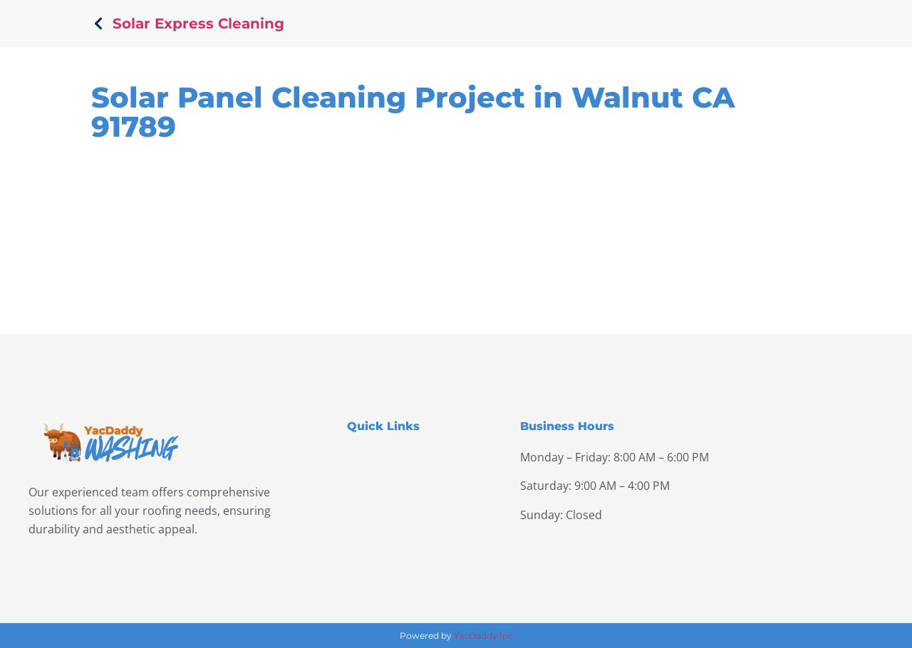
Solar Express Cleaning (198, 23)
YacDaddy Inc (483, 635)
